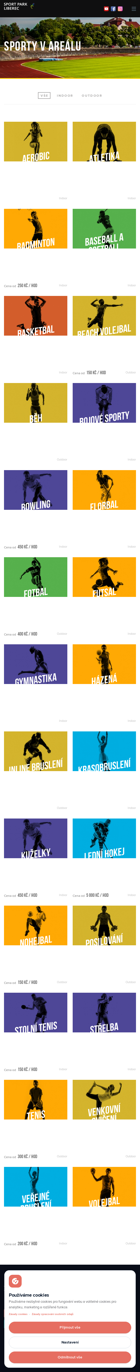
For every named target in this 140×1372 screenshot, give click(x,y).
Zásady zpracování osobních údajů (52, 1314)
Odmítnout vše (70, 1357)
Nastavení (70, 1342)
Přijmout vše (70, 1327)
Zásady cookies (18, 1314)
